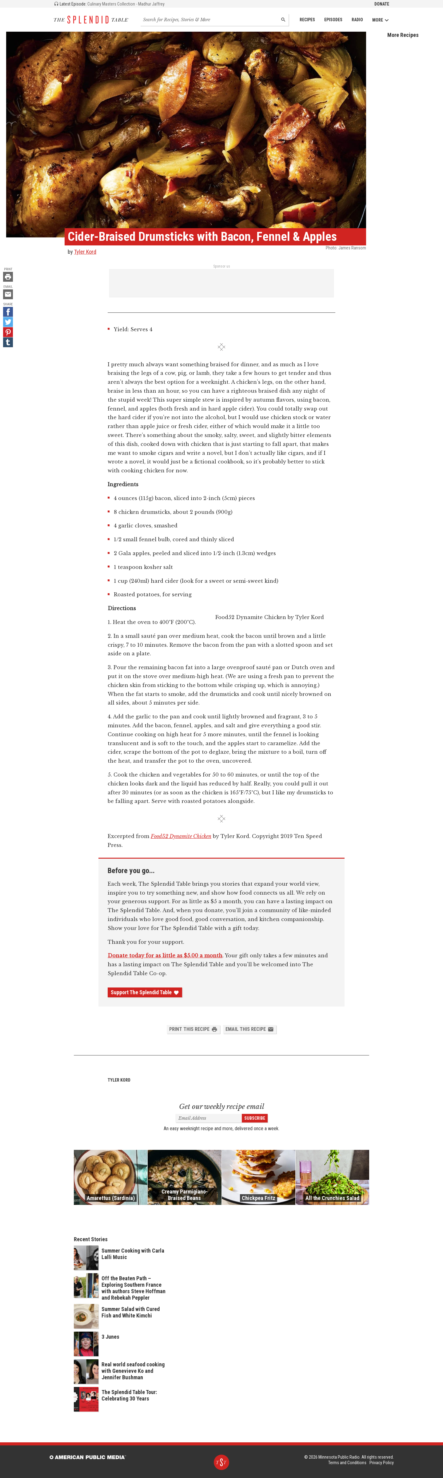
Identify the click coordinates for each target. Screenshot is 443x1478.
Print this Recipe (193, 1029)
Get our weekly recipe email (221, 1107)
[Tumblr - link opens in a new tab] (8, 342)
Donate (381, 4)
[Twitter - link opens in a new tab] (8, 322)
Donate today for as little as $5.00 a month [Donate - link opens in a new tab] (165, 955)
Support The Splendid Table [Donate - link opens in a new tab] (145, 992)
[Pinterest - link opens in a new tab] (8, 332)
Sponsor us (221, 266)
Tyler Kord (85, 251)
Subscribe (254, 1118)
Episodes (333, 19)
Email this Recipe (249, 1029)
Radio (357, 19)
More (380, 20)
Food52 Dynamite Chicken (181, 836)
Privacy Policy (381, 1462)
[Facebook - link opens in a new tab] (8, 312)
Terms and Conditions (347, 1462)
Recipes (307, 19)
